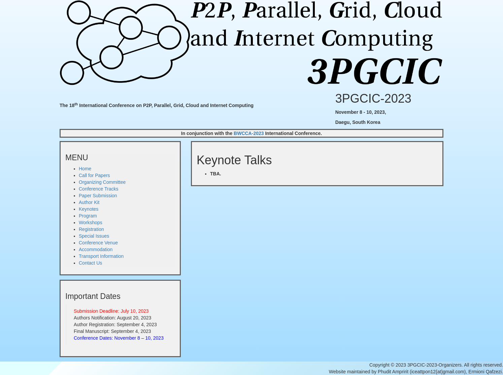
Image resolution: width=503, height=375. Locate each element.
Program (88, 215)
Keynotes (88, 209)
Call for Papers (94, 175)
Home (85, 168)
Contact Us (90, 263)
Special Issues (94, 236)
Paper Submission (98, 195)
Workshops (90, 222)
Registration (91, 229)
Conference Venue (98, 242)
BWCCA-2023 (249, 133)
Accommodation (95, 249)
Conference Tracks (99, 189)
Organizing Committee (102, 182)
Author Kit (89, 202)
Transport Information (101, 256)
